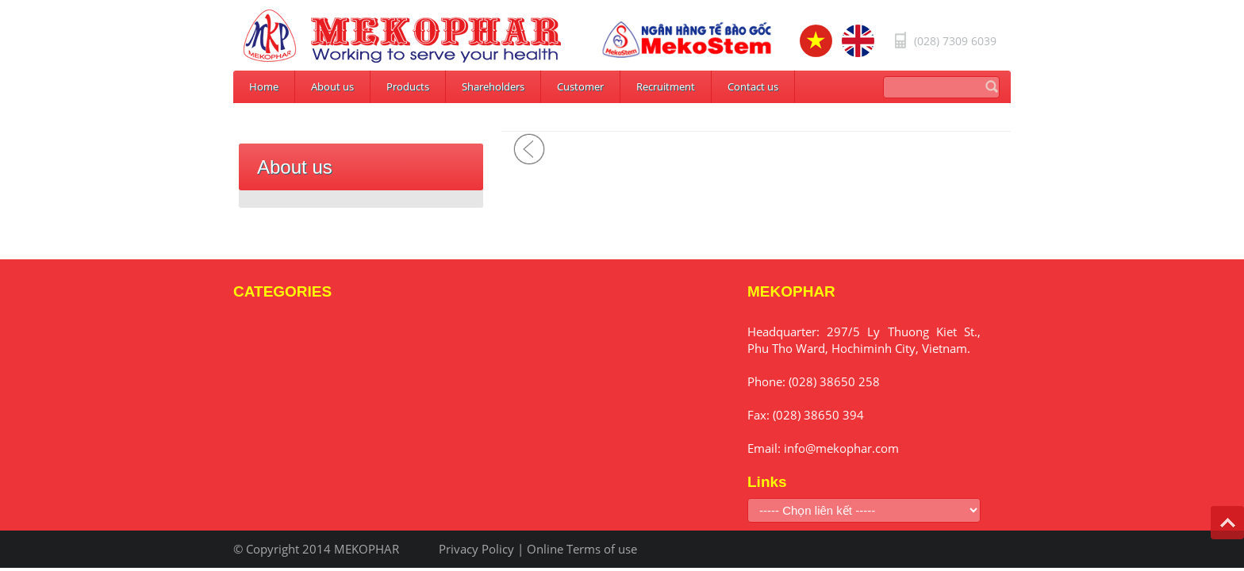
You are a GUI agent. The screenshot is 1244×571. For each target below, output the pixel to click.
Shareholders (493, 86)
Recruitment (665, 86)
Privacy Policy (476, 549)
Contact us (753, 86)
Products (407, 86)
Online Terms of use (582, 549)
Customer (580, 86)
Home (263, 86)
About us (332, 86)
